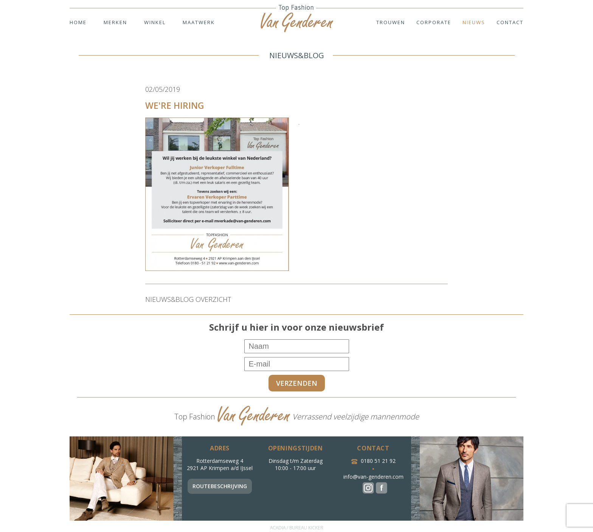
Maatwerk (199, 22)
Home (78, 22)
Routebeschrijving (219, 486)
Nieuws (474, 22)
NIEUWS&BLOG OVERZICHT (188, 299)
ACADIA (278, 527)
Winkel (155, 22)
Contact (510, 22)
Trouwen (390, 22)
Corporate (433, 22)
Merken (115, 22)
